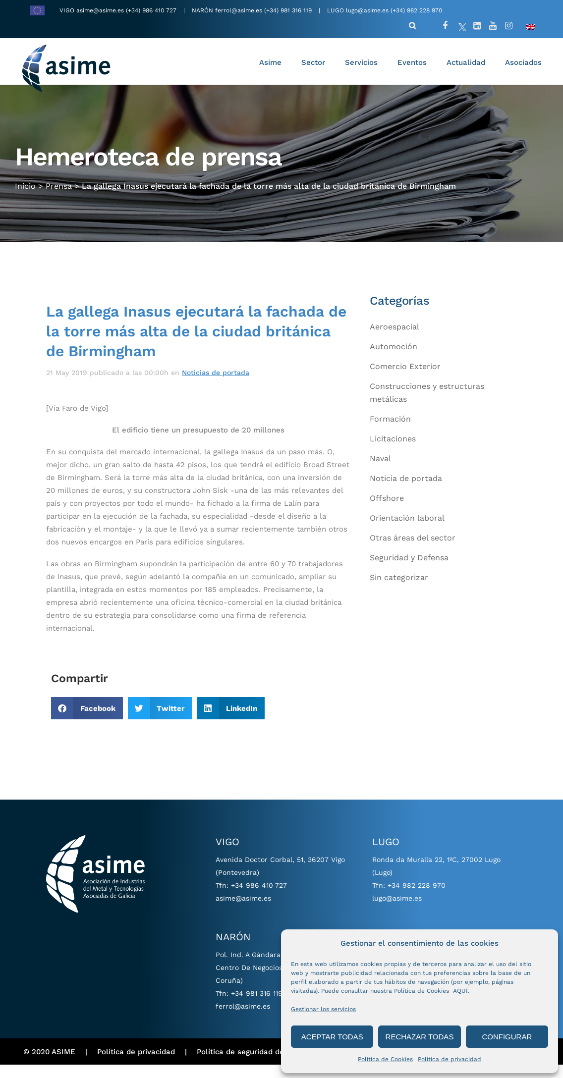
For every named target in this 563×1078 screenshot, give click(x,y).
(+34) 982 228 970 (416, 10)
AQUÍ (460, 990)
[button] (87, 721)
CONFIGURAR (507, 1036)
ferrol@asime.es (238, 10)
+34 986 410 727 (259, 899)
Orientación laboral (407, 531)
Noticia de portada (406, 491)
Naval (380, 472)
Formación (390, 432)
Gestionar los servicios (323, 1009)
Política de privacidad (449, 1059)
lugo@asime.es (367, 10)
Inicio (25, 198)
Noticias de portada (215, 385)
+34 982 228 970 (417, 899)
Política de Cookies (385, 1059)
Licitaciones (393, 452)
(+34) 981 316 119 (288, 10)
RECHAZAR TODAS (420, 1036)
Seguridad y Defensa (409, 571)
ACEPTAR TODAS (332, 1036)
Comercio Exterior (405, 379)
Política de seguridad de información (263, 1064)
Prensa (59, 198)
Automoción (393, 360)
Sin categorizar (399, 590)
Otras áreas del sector (412, 551)
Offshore (387, 511)
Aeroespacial (394, 340)
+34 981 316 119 (256, 1007)
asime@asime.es (100, 10)
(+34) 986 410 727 (152, 10)
